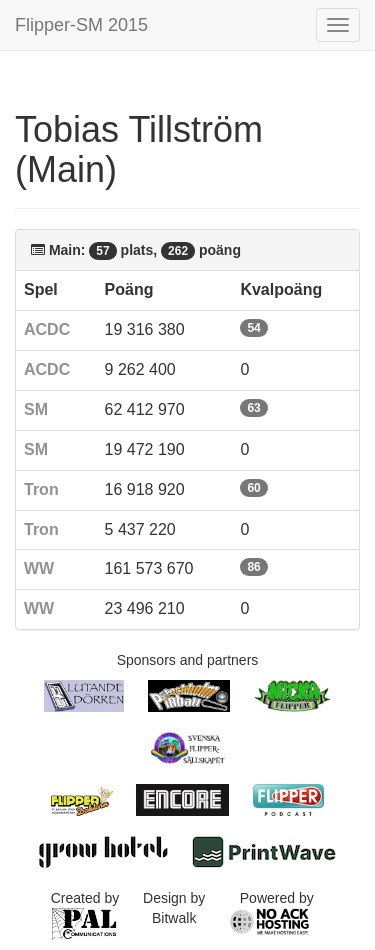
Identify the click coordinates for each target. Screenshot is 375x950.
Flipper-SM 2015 (81, 25)
